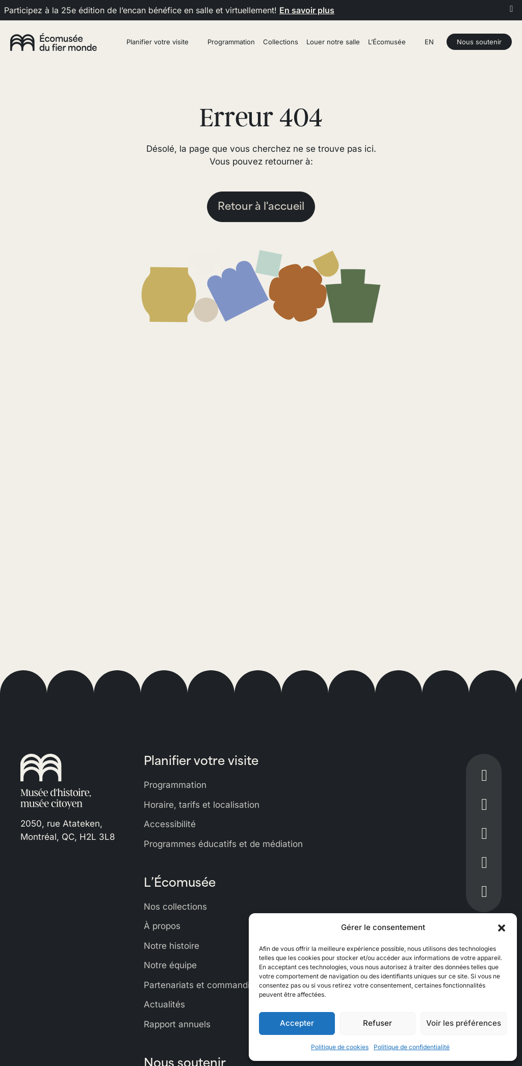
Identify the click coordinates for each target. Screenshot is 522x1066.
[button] (502, 927)
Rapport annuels (177, 1024)
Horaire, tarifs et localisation (201, 805)
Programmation (175, 785)
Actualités (164, 1004)
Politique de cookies (340, 1047)
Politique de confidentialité (412, 1047)
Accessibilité (170, 824)
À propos (162, 926)
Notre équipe (170, 965)
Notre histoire (171, 946)
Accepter (297, 1023)
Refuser (377, 1023)
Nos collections (175, 906)
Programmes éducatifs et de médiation (223, 844)
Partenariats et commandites (203, 985)
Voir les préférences (463, 1023)
